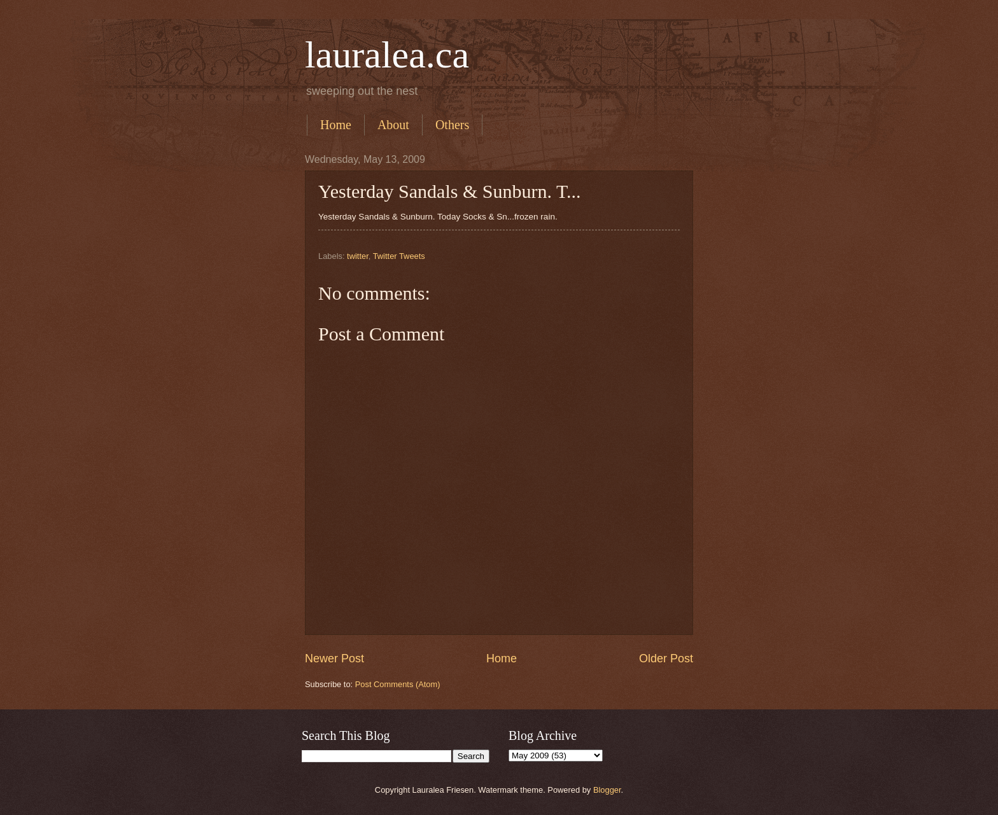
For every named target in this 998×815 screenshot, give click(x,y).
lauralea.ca (387, 55)
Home (335, 125)
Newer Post (334, 658)
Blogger (607, 790)
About (393, 125)
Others (452, 125)
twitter (358, 256)
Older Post (666, 658)
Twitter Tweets (399, 256)
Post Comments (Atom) (397, 684)
